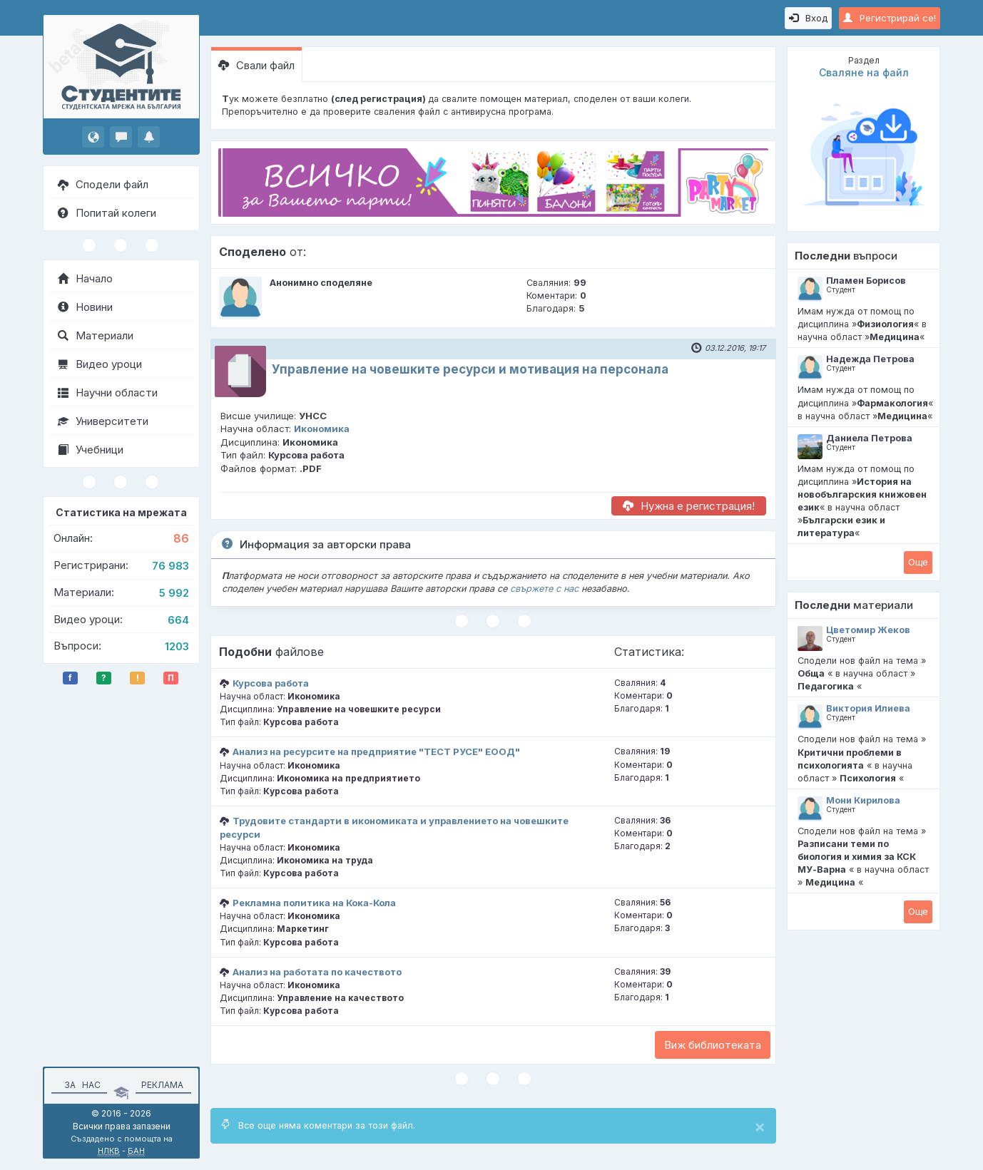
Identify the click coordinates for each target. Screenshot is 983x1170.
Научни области (108, 392)
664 (178, 620)
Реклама (162, 1084)
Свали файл (256, 65)
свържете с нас (544, 588)
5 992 (174, 593)
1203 (177, 646)
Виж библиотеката (712, 1045)
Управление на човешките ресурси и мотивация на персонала (470, 369)
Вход (808, 18)
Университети (103, 421)
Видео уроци (100, 364)
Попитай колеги (107, 213)
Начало (85, 278)
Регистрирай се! (889, 18)
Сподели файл (103, 184)
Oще (918, 562)
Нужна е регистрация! (689, 506)
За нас (80, 1084)
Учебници (90, 449)
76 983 (170, 566)
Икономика (322, 428)
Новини (85, 307)
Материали (95, 335)
